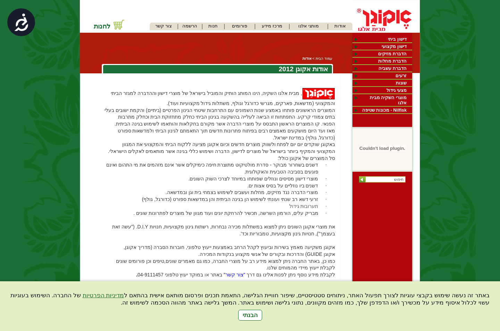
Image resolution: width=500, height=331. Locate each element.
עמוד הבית (324, 58)
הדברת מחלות (392, 61)
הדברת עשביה (392, 68)
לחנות (102, 26)
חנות (213, 26)
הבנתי (250, 315)
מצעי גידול (396, 90)
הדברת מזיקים (392, 53)
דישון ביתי (397, 39)
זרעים (401, 75)
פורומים (239, 26)
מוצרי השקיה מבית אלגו (388, 100)
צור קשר (163, 26)
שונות (401, 83)
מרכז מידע (272, 26)
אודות (340, 26)
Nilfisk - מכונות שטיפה (384, 110)
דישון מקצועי (394, 46)
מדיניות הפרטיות (103, 295)
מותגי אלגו (308, 26)
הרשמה (189, 26)
